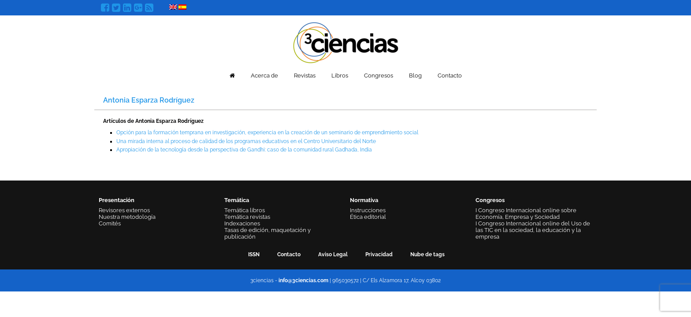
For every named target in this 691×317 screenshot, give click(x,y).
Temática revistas (247, 217)
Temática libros (244, 210)
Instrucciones (368, 210)
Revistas (305, 75)
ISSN (254, 254)
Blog (415, 75)
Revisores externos (124, 210)
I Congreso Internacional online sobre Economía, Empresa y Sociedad (526, 213)
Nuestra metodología (127, 217)
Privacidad (379, 254)
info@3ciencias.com (303, 280)
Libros (339, 75)
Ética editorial (368, 217)
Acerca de (264, 75)
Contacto (450, 75)
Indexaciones (242, 223)
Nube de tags (427, 254)
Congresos (378, 75)
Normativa (364, 200)
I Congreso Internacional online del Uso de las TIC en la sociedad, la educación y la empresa (533, 230)
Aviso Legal (333, 254)
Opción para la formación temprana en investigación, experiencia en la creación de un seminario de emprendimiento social (267, 132)
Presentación (116, 200)
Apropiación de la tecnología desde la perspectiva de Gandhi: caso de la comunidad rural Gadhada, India (244, 150)
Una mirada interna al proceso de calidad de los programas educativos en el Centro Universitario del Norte (246, 141)
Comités (110, 223)
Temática (236, 200)
